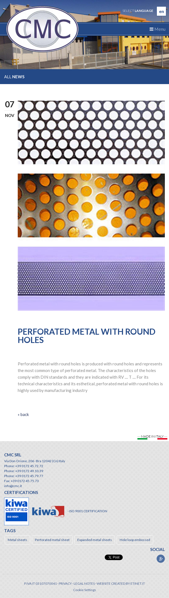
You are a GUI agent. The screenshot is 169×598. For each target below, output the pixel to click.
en (161, 11)
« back (23, 414)
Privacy (65, 583)
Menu (157, 29)
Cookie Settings (84, 590)
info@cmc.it (13, 486)
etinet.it (137, 583)
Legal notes (84, 583)
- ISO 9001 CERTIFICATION (87, 511)
